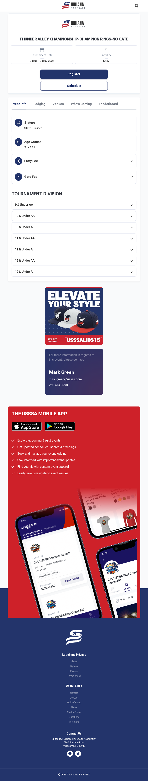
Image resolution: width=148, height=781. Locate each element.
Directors (74, 722)
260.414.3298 (58, 385)
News (74, 707)
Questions (74, 717)
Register (74, 74)
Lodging (39, 104)
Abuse (74, 661)
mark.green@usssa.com (65, 379)
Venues (58, 104)
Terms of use (74, 676)
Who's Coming (81, 104)
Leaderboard (108, 104)
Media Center (74, 712)
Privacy (74, 671)
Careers (74, 693)
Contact (74, 697)
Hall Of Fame (74, 702)
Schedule (74, 86)
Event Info (19, 104)
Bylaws (74, 666)
